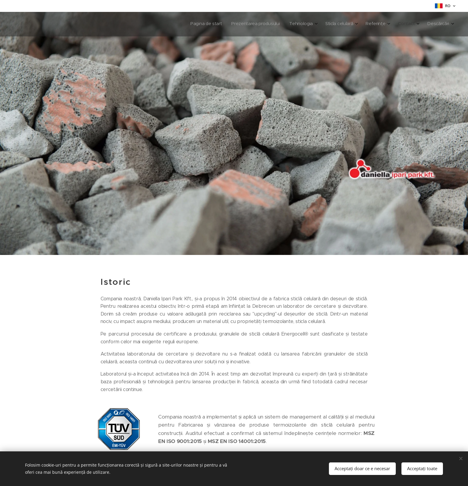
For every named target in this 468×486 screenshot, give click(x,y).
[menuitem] (381, 24)
